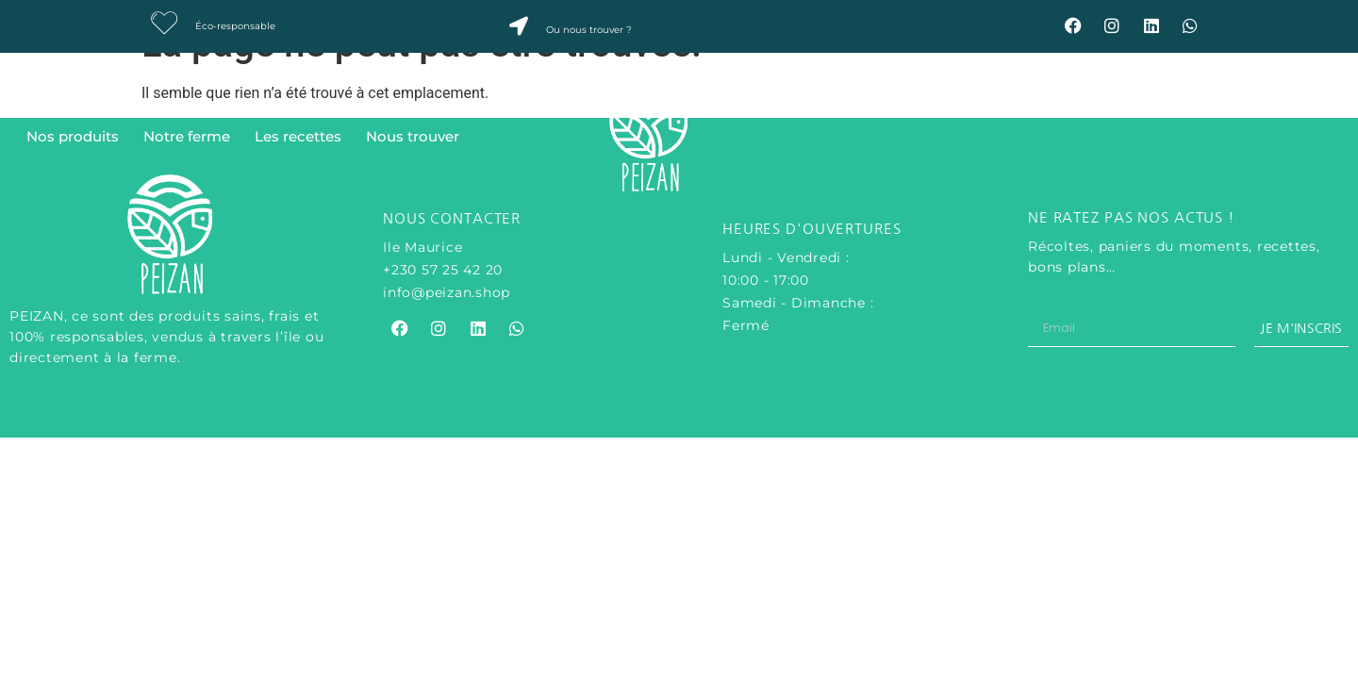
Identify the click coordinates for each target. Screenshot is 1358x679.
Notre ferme (186, 136)
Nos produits (72, 136)
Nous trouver (412, 136)
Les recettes (298, 136)
